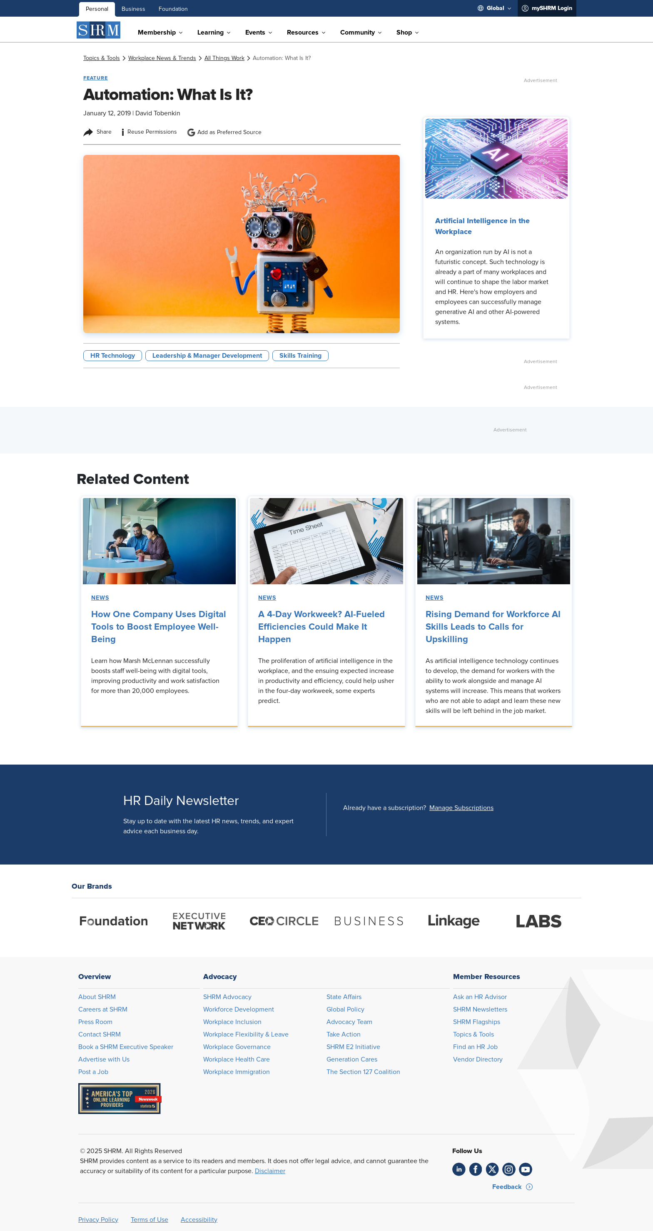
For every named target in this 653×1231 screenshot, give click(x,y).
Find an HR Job (475, 1047)
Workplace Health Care (236, 1059)
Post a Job (93, 1072)
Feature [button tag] (95, 78)
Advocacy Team (349, 1022)
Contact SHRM (99, 1034)
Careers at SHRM (102, 1009)
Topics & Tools (473, 1034)
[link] (101, 58)
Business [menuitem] (133, 9)
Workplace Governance (237, 1047)
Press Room (95, 1022)
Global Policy (345, 1009)
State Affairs (343, 997)
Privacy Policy (98, 1219)
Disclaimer (270, 1171)
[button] (461, 808)
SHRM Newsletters (480, 1009)
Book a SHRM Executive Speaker (125, 1047)
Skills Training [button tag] (300, 355)
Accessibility (199, 1219)
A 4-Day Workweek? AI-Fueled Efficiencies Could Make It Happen (321, 627)
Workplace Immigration (236, 1072)
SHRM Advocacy (227, 997)
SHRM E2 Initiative (353, 1047)
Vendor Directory (478, 1059)
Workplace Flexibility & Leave (246, 1034)
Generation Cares (351, 1059)
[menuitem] (494, 8)
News (100, 598)
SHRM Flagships (476, 1022)
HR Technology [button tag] (112, 355)
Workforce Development (238, 1009)
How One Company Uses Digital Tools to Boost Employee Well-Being (158, 627)
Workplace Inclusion (232, 1022)
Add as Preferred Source (224, 132)
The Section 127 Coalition (363, 1072)
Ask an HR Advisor (480, 997)
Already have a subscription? (384, 808)
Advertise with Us (104, 1059)
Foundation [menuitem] (173, 9)
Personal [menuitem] (97, 9)
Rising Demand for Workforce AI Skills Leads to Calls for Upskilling (493, 627)
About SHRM (97, 997)
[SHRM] (99, 30)
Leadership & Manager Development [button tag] (207, 355)
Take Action (343, 1034)
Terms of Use (149, 1219)
